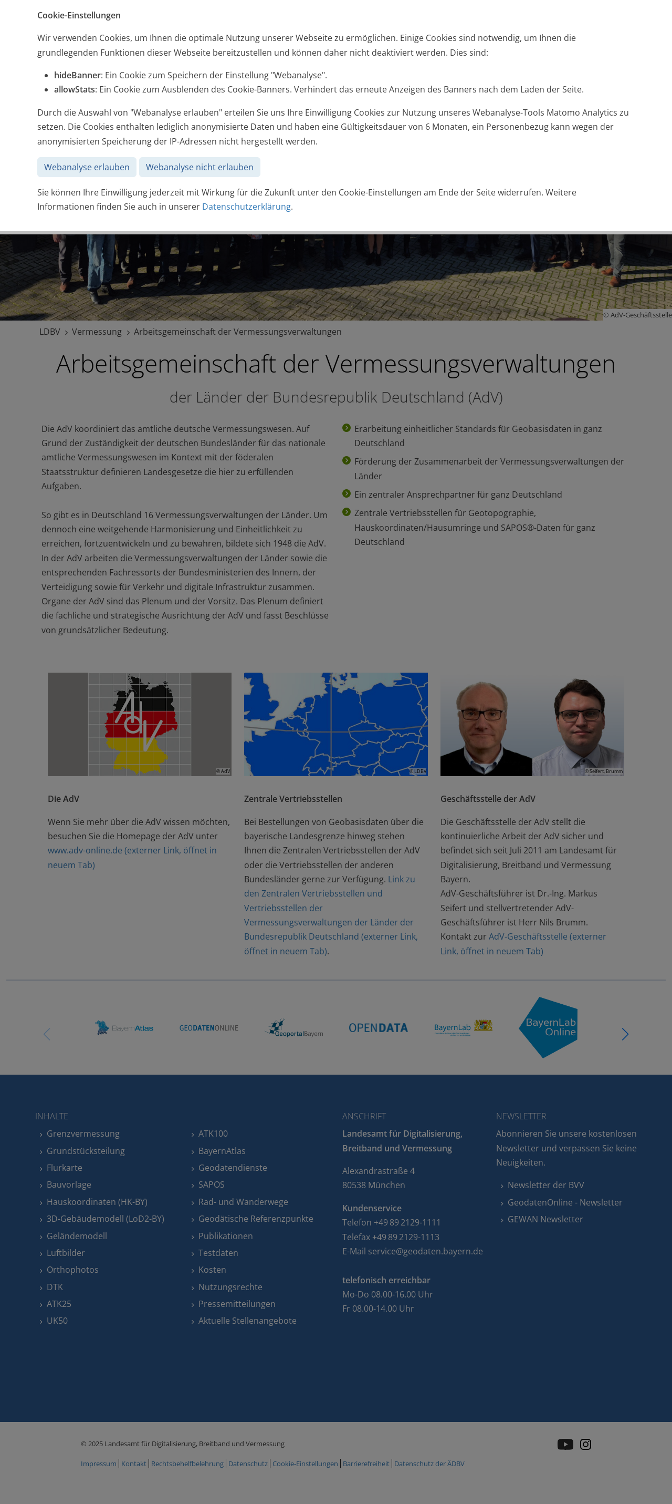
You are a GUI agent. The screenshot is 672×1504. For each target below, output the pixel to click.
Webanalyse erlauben (87, 167)
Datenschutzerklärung (246, 206)
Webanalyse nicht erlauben (200, 167)
